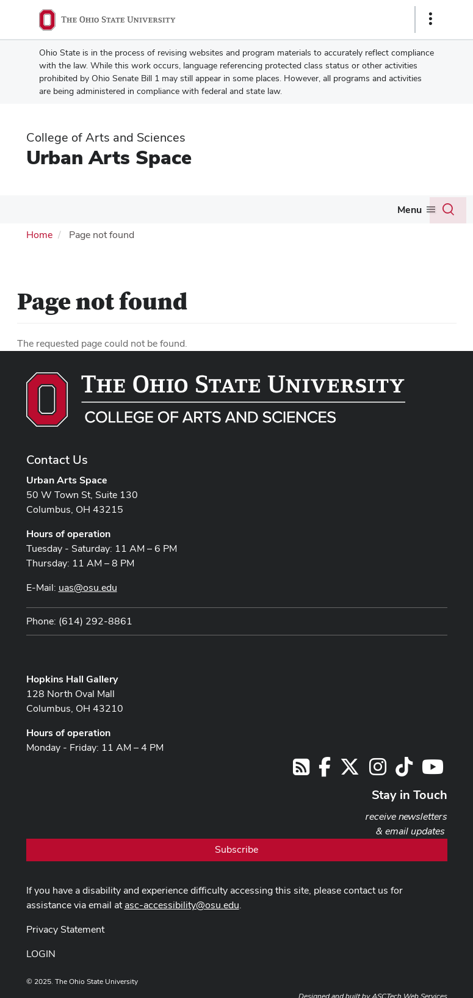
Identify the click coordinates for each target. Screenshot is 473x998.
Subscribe (236, 849)
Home (39, 234)
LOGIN (41, 953)
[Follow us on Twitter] (349, 770)
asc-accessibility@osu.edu (182, 905)
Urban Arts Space (109, 157)
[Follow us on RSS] (301, 770)
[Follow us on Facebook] (325, 770)
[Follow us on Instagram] (377, 770)
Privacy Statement (65, 929)
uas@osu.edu (88, 587)
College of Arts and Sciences (106, 137)
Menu (409, 209)
